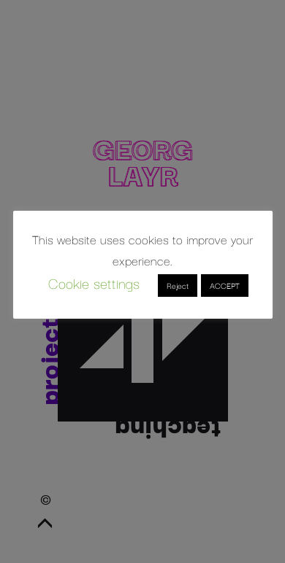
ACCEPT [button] (225, 285)
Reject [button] (178, 285)
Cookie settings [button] (94, 282)
